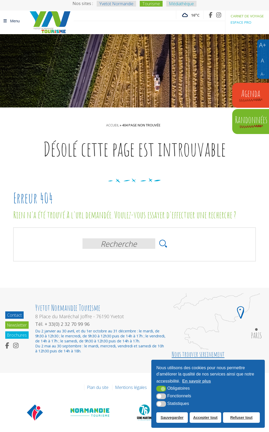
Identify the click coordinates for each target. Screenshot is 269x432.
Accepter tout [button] (205, 417)
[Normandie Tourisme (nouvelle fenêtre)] (90, 412)
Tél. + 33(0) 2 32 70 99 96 (63, 324)
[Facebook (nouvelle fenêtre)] (210, 15)
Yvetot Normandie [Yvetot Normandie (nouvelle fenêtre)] (116, 4)
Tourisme (151, 4)
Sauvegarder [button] (172, 417)
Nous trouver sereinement (198, 354)
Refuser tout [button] (241, 417)
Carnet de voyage (247, 16)
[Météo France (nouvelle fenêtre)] (190, 15)
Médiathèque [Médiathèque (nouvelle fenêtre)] (181, 4)
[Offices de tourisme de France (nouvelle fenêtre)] (35, 412)
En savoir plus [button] (196, 381)
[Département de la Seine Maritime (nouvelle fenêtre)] (144, 412)
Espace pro (241, 22)
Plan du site (97, 387)
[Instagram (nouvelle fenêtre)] (218, 15)
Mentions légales (131, 387)
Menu (11, 20)
